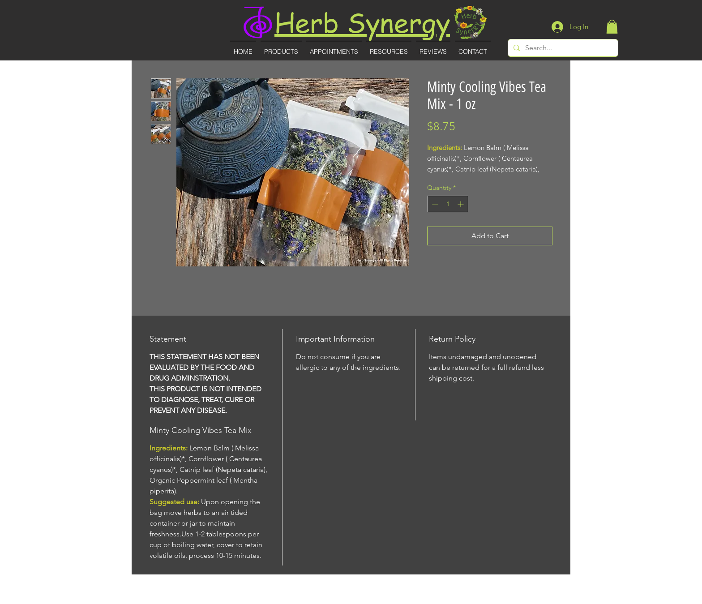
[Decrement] (434, 204)
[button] (612, 27)
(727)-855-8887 (352, 598)
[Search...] (562, 47)
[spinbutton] (448, 204)
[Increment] (461, 204)
